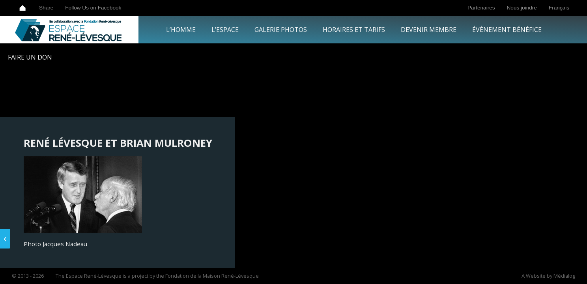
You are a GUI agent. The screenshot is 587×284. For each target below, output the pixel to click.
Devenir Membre (428, 29)
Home (22, 8)
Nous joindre (522, 8)
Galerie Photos (280, 29)
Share (46, 8)
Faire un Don (30, 57)
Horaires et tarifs (354, 29)
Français (559, 8)
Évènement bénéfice (507, 29)
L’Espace (225, 29)
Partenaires (481, 8)
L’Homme (181, 29)
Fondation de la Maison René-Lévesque (212, 275)
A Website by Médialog (548, 275)
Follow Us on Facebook (93, 8)
